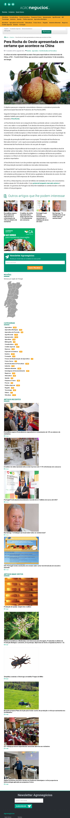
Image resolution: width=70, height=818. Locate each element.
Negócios (65, 22)
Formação (22, 24)
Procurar (46, 32)
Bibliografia (7, 30)
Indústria (12, 19)
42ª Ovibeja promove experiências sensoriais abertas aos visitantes (27, 746)
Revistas (4, 12)
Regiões (6, 28)
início (6, 37)
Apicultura (5, 22)
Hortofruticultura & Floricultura (48, 50)
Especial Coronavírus (11, 351)
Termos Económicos (27, 28)
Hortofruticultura (24, 17)
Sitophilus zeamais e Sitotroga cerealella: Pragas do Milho (23, 677)
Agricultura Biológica (40, 19)
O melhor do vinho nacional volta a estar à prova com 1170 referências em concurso (26, 216)
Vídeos (7, 392)
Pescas (7, 383)
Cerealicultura (14, 17)
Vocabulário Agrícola (15, 28)
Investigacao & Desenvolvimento (15, 371)
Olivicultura (28, 22)
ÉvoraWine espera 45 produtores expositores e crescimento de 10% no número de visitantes (10, 217)
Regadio (45, 22)
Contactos (11, 12)
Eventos (15, 24)
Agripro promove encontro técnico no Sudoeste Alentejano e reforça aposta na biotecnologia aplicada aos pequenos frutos (31, 781)
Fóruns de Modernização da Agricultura (17, 359)
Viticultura (5, 17)
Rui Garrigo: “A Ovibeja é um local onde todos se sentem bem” (59, 215)
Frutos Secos (37, 22)
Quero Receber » (35, 268)
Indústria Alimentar (55, 22)
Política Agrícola (28, 19)
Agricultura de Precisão (17, 22)
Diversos (7, 349)
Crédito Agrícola (7, 24)
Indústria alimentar (10, 368)
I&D (63, 17)
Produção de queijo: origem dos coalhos (17, 607)
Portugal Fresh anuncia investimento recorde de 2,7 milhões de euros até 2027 (42, 217)
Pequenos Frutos (36, 17)
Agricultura (35, 50)
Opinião (19, 19)
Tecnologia (5, 19)
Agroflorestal (56, 17)
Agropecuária (47, 17)
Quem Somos (20, 12)
